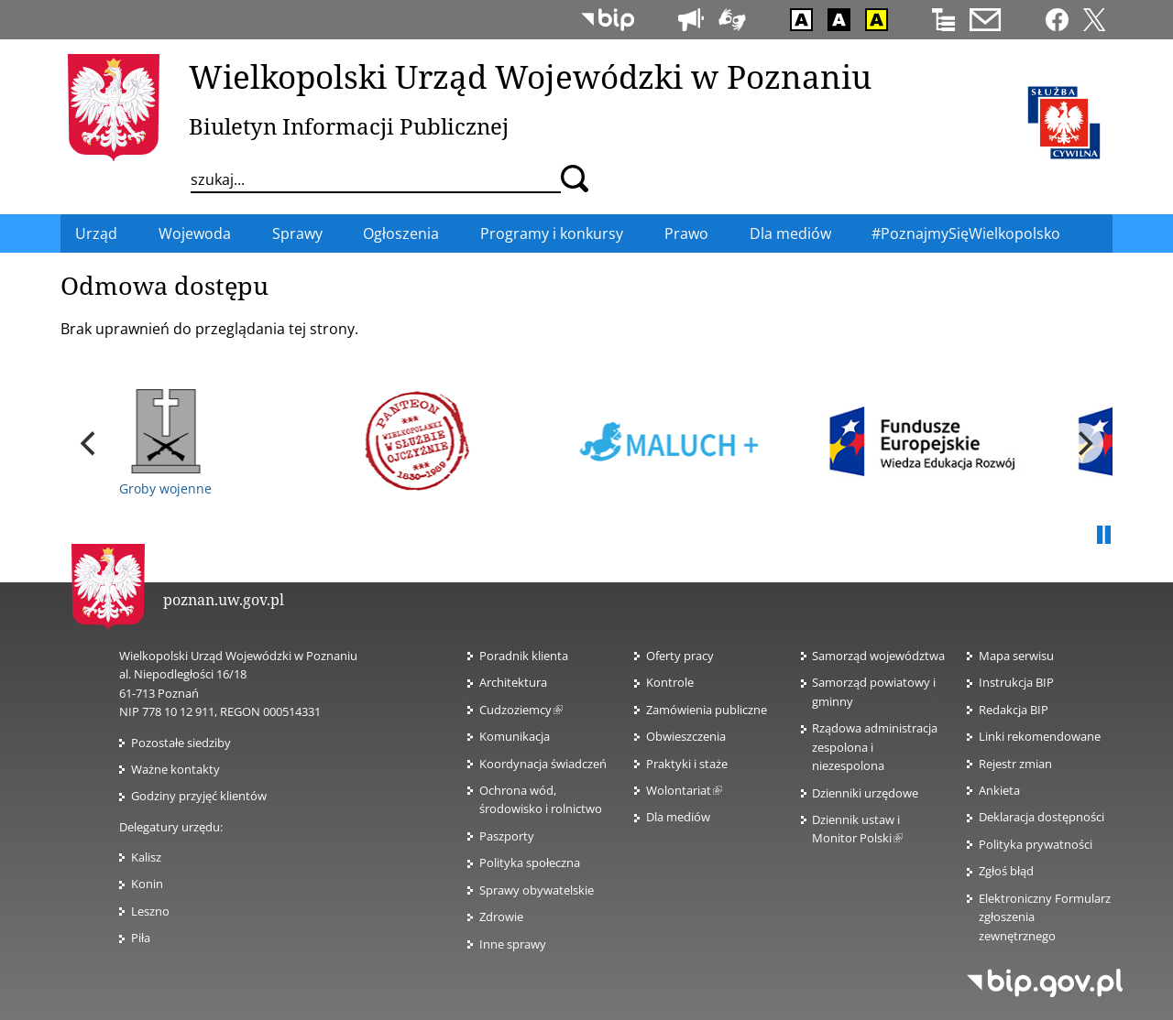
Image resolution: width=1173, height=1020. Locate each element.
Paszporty (506, 836)
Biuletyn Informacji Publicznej (349, 126)
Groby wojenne (165, 443)
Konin (147, 883)
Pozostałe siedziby (181, 742)
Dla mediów (678, 816)
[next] (1083, 443)
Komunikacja (514, 736)
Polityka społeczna (529, 862)
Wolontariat (684, 790)
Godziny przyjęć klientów (199, 795)
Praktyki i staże (687, 763)
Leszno (150, 911)
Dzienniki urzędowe (865, 793)
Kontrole (670, 682)
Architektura (513, 682)
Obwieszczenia (686, 736)
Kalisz (146, 857)
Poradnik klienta (523, 655)
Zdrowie (501, 916)
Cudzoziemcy (521, 709)
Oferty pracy (680, 655)
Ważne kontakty (175, 769)
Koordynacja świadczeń (543, 763)
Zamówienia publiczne (706, 709)
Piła (140, 937)
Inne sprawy (512, 944)
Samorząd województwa (878, 655)
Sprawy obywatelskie (536, 890)
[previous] (90, 443)
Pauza (1103, 535)
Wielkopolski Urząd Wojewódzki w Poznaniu (530, 76)
